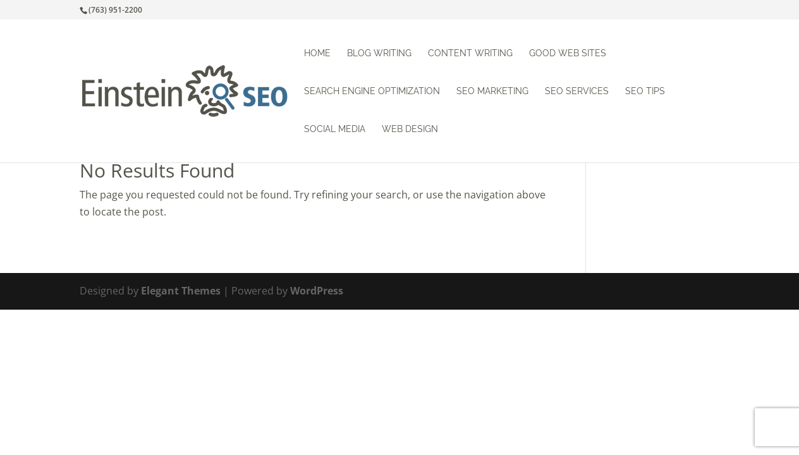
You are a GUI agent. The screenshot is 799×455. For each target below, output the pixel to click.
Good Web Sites (567, 53)
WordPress (316, 291)
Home (317, 53)
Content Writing (470, 53)
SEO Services (577, 91)
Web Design (410, 129)
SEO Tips (645, 91)
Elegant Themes (181, 291)
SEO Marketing (492, 91)
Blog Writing (379, 53)
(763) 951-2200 (115, 9)
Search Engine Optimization (372, 91)
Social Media (334, 129)
